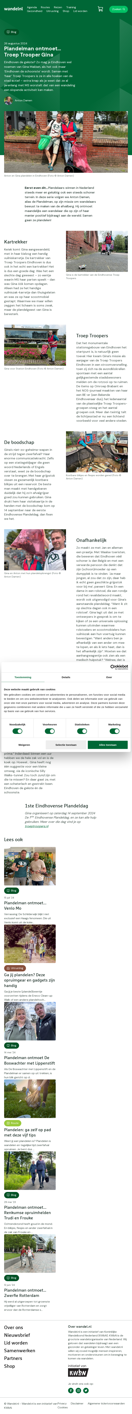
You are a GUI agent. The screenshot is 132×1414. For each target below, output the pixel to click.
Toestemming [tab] (23, 677)
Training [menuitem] (71, 7)
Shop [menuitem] (66, 11)
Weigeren (24, 744)
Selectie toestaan (66, 744)
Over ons (13, 1327)
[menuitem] (13, 8)
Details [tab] (66, 677)
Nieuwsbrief (17, 1335)
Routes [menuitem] (45, 7)
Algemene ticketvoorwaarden (106, 1403)
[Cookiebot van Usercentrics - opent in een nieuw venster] (113, 667)
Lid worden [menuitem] (80, 11)
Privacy (62, 1403)
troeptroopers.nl (36, 826)
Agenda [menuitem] (32, 7)
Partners (13, 1358)
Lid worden (16, 1343)
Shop (9, 1366)
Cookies (63, 1407)
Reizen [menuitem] (58, 7)
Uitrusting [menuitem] (52, 11)
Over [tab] (109, 677)
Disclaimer (77, 1403)
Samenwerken (19, 1350)
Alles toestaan (108, 744)
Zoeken (116, 9)
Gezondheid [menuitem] (34, 11)
